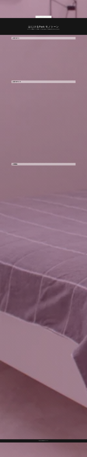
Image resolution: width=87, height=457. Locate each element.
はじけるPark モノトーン (43, 26)
